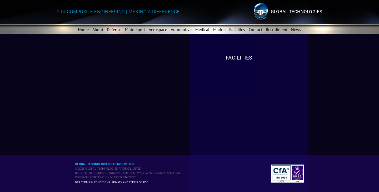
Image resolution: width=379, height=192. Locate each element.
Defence (114, 29)
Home (83, 29)
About (97, 29)
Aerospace (158, 29)
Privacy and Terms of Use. (130, 182)
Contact (255, 29)
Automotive (181, 29)
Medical (202, 29)
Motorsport (135, 29)
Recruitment (276, 29)
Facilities (237, 29)
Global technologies (296, 11)
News (296, 29)
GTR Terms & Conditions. (93, 182)
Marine (219, 29)
